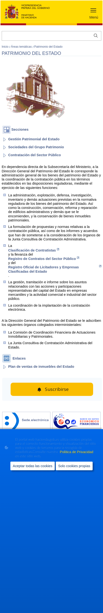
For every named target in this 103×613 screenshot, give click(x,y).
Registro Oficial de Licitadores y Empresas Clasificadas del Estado (54, 269)
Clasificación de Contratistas (33, 250)
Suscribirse (57, 389)
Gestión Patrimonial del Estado (34, 139)
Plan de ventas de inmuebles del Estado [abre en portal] (41, 366)
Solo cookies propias (74, 466)
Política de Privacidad (76, 452)
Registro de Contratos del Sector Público (43, 259)
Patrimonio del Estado (48, 46)
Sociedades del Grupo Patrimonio (36, 147)
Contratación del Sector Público (34, 155)
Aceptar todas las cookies (32, 466)
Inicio (5, 46)
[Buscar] (51, 36)
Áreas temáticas (21, 46)
